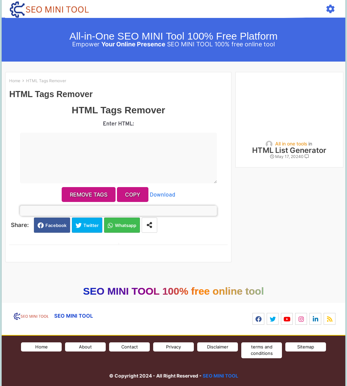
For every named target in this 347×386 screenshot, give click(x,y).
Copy (132, 194)
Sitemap (305, 346)
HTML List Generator (289, 150)
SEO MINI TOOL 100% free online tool (173, 291)
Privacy (173, 346)
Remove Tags (88, 194)
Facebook (55, 225)
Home (14, 80)
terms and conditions (262, 350)
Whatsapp (125, 225)
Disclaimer (217, 346)
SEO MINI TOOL (220, 376)
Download (162, 195)
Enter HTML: (118, 124)
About (85, 346)
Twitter (91, 225)
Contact (129, 346)
